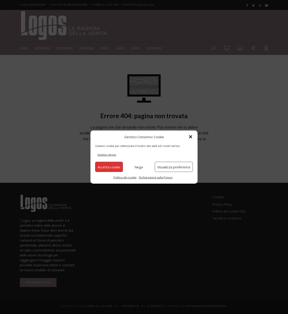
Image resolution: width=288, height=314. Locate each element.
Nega (139, 167)
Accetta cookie (109, 167)
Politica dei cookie (125, 177)
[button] (190, 136)
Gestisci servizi (106, 155)
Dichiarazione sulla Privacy (156, 177)
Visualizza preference (173, 167)
